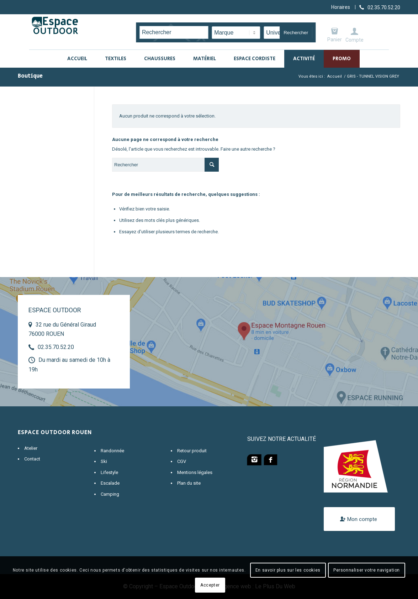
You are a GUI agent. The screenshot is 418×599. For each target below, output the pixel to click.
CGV (181, 461)
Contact (32, 459)
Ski (104, 461)
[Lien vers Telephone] (379, 7)
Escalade (110, 483)
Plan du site (189, 483)
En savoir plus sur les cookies (288, 570)
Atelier (30, 448)
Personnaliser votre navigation (366, 570)
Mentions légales (194, 472)
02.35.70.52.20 (56, 347)
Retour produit (192, 450)
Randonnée (112, 450)
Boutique (30, 76)
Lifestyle (109, 472)
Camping (110, 494)
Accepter (210, 585)
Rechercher (296, 32)
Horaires (340, 7)
